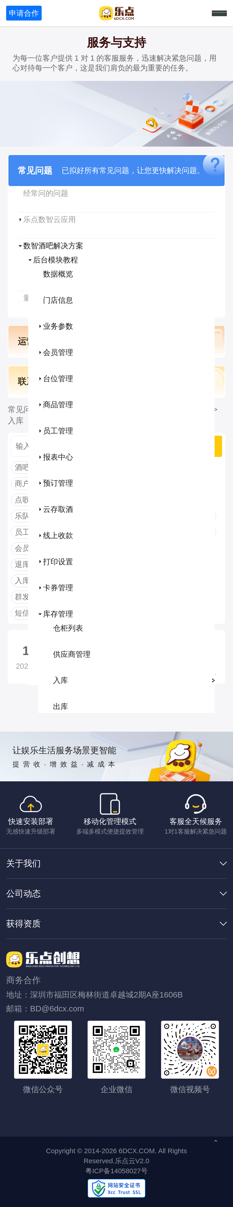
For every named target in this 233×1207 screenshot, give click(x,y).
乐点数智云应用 (49, 219)
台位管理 (58, 378)
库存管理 (58, 614)
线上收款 (58, 535)
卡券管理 (58, 587)
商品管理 (58, 404)
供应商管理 (72, 654)
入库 (60, 680)
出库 (60, 706)
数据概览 (58, 274)
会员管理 (58, 352)
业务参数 (58, 326)
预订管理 (58, 483)
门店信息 (58, 300)
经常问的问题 (45, 193)
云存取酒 (58, 509)
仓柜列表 (68, 628)
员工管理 (58, 431)
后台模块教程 (55, 260)
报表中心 (58, 457)
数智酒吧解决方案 (53, 245)
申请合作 (24, 13)
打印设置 (58, 561)
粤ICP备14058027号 (116, 1171)
